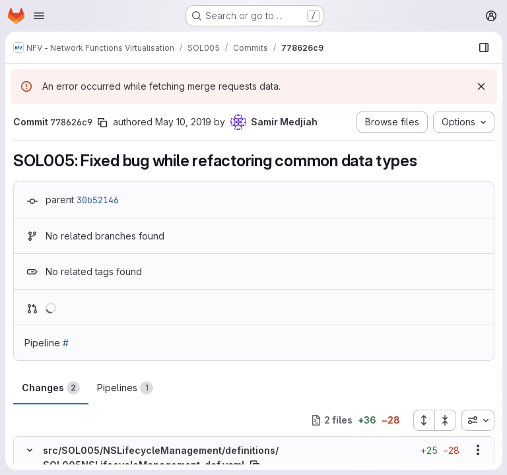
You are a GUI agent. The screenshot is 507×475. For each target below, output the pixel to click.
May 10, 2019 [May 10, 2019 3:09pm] (183, 121)
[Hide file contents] (30, 450)
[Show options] (477, 450)
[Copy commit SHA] (102, 123)
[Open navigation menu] (39, 15)
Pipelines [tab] (125, 388)
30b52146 (98, 200)
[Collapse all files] (445, 420)
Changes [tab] (51, 388)
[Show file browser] (483, 47)
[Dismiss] (481, 86)
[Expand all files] (423, 420)
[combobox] (477, 420)
